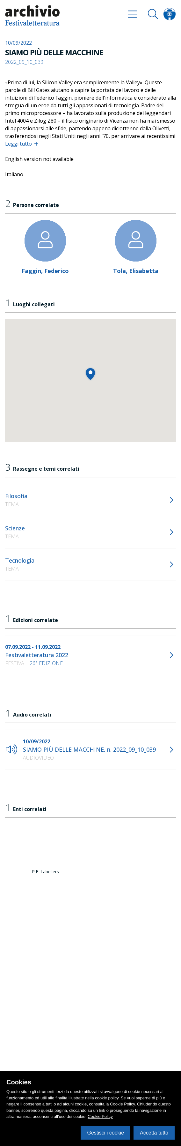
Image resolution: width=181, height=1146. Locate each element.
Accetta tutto (154, 1132)
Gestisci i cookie (105, 1132)
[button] (90, 374)
